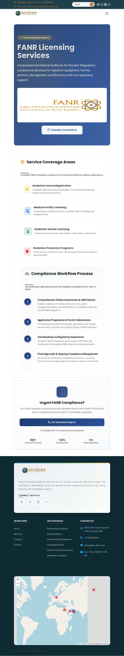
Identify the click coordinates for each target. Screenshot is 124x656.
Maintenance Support (56, 555)
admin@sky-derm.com (26, 2)
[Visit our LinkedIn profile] (38, 502)
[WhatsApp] (109, 4)
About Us (18, 534)
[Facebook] (98, 4)
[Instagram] (101, 4)
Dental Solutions (54, 534)
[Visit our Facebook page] (22, 502)
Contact (17, 545)
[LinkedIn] (105, 4)
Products (18, 539)
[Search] (81, 4)
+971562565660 (91, 538)
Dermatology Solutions (57, 529)
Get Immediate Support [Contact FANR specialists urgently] (62, 422)
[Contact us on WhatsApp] (46, 502)
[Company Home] (62, 470)
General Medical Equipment (59, 539)
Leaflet (81, 644)
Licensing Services (55, 545)
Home (16, 529)
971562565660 (47, 2)
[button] (18, 580)
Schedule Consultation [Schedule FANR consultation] (62, 130)
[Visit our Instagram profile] (30, 502)
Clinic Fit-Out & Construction (60, 550)
